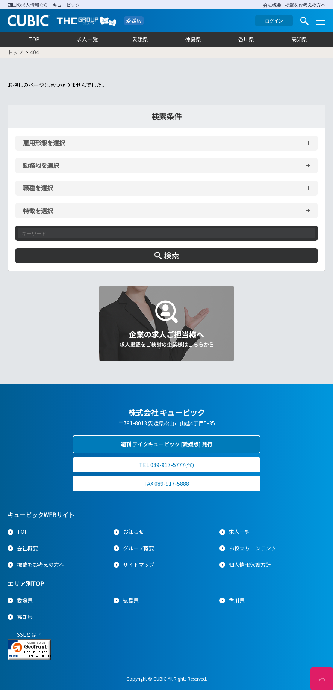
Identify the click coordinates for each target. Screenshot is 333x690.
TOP (34, 39)
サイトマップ (138, 564)
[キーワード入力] (166, 233)
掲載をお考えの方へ (305, 5)
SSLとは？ (29, 634)
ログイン (274, 20)
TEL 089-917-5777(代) (166, 465)
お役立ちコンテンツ (252, 548)
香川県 (246, 39)
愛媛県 (140, 39)
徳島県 (193, 39)
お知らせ (133, 531)
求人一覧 (87, 39)
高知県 (299, 39)
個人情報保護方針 (250, 564)
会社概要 (272, 5)
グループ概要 (138, 548)
